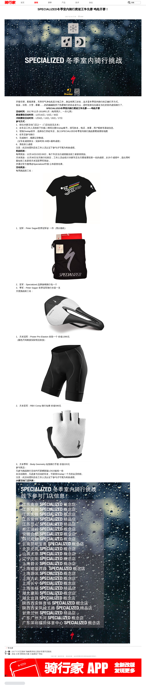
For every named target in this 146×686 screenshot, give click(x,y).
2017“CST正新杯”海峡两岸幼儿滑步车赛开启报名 (32, 651)
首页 (22, 3)
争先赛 (10, 648)
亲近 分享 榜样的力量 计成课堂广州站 (27, 654)
